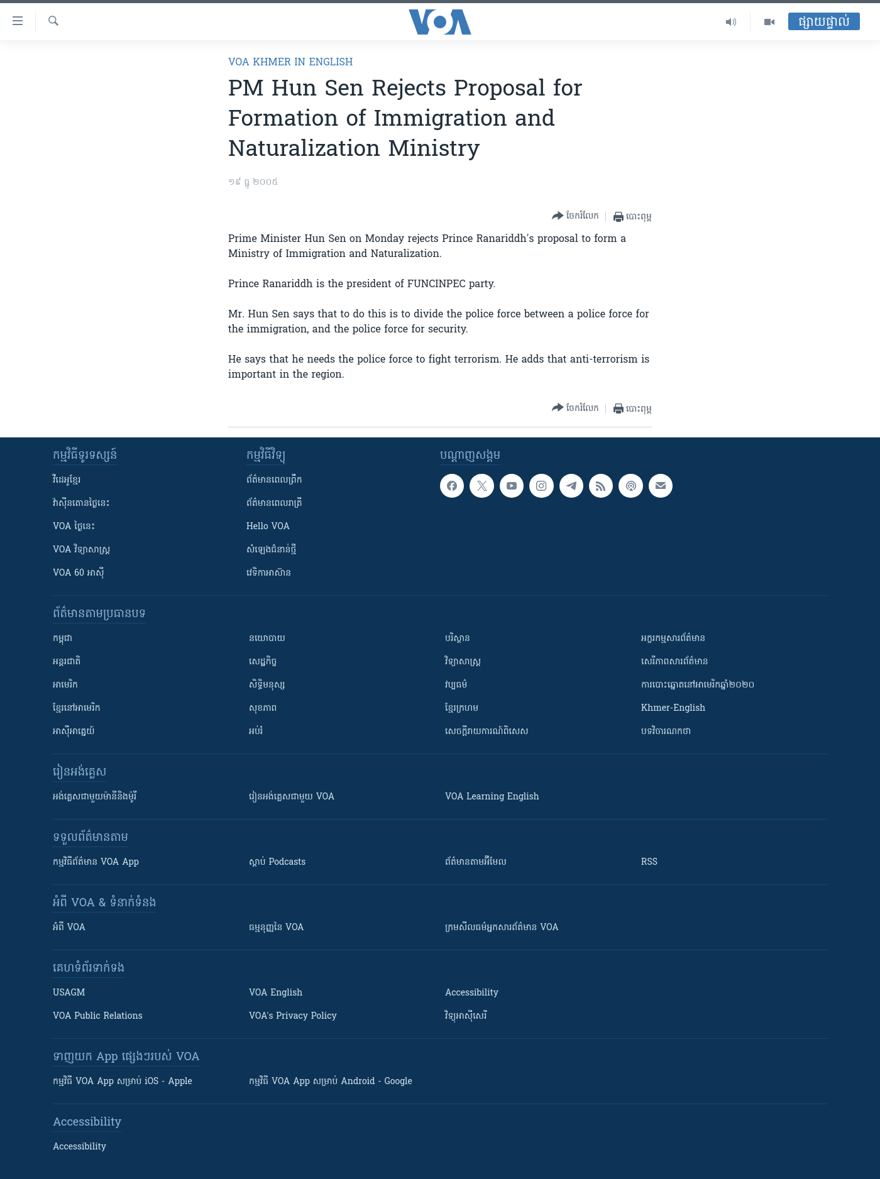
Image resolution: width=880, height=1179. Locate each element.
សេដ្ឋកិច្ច (263, 662)
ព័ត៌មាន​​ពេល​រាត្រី (274, 503)
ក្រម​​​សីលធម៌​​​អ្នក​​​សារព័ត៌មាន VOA (502, 928)
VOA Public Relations (98, 1016)
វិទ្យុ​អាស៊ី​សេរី (466, 1016)
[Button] (575, 216)
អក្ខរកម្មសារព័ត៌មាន (673, 638)
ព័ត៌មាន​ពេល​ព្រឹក (274, 480)
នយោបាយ (267, 638)
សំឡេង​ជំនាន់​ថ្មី (271, 550)
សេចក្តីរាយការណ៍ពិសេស (487, 731)
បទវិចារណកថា (666, 731)
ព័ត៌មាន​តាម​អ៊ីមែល (476, 862)
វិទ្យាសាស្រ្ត (463, 662)
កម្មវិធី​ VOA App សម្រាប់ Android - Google (330, 1082)
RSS (649, 862)
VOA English (275, 993)
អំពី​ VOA (69, 928)
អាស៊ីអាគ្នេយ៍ (74, 731)
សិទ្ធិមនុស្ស (267, 685)
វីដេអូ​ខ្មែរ (66, 480)
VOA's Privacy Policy (293, 1016)
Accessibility (471, 993)
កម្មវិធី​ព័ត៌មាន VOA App (96, 862)
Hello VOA (268, 527)
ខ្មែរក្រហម (461, 708)
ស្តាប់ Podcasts (277, 862)
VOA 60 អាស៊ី (78, 573)
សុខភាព (263, 708)
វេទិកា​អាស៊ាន (268, 573)
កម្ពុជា (62, 638)
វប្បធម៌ (456, 685)
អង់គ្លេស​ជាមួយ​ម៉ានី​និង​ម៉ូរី (94, 797)
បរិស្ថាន (457, 638)
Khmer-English (673, 708)
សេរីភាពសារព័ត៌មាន (674, 662)
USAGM (69, 993)
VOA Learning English (492, 797)
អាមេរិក (65, 685)
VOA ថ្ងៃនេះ (74, 527)
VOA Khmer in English (290, 62)
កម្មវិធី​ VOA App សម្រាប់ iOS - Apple (122, 1082)
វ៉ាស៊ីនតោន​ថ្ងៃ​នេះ (81, 503)
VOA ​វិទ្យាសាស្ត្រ (81, 550)
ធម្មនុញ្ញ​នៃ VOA (276, 928)
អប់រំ (256, 731)
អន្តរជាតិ (66, 662)
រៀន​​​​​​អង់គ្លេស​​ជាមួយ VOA (291, 797)
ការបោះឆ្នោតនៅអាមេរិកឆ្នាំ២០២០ (697, 685)
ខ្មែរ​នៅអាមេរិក (77, 708)
